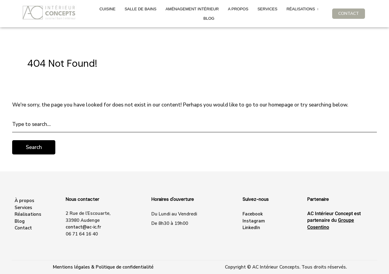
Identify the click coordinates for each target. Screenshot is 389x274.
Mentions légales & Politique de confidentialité (103, 267)
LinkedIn (251, 228)
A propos (238, 9)
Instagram (254, 221)
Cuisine (107, 9)
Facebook (253, 214)
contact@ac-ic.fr (83, 227)
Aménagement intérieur (192, 9)
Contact (23, 228)
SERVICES (267, 9)
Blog (208, 18)
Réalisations (301, 9)
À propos (24, 201)
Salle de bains (141, 9)
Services (23, 208)
